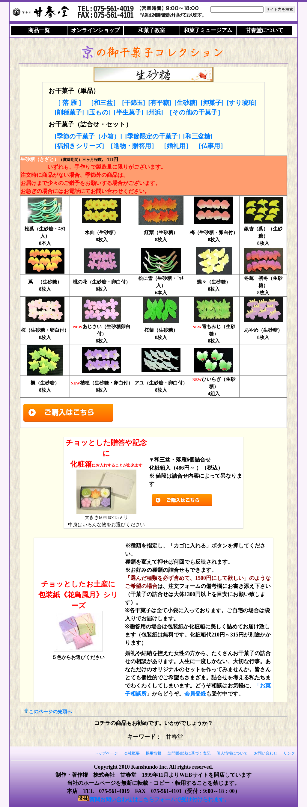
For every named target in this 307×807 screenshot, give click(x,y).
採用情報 (153, 753)
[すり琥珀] (242, 102)
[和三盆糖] (197, 136)
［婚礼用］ (176, 146)
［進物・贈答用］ (132, 146)
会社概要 (132, 753)
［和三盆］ (103, 102)
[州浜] (154, 112)
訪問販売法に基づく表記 (189, 753)
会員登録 (195, 694)
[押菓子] (212, 102)
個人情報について (232, 753)
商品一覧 (39, 30)
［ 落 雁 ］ (70, 102)
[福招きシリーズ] (79, 146)
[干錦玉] (133, 102)
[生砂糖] (185, 102)
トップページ (106, 753)
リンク (289, 753)
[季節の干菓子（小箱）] (88, 136)
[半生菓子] (128, 112)
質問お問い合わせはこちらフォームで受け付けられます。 (159, 800)
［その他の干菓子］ (195, 112)
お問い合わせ (265, 753)
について (264, 30)
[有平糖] (159, 102)
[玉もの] (99, 112)
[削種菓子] (69, 112)
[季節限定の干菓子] (152, 136)
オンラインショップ (95, 30)
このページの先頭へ (48, 711)
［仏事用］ (210, 146)
